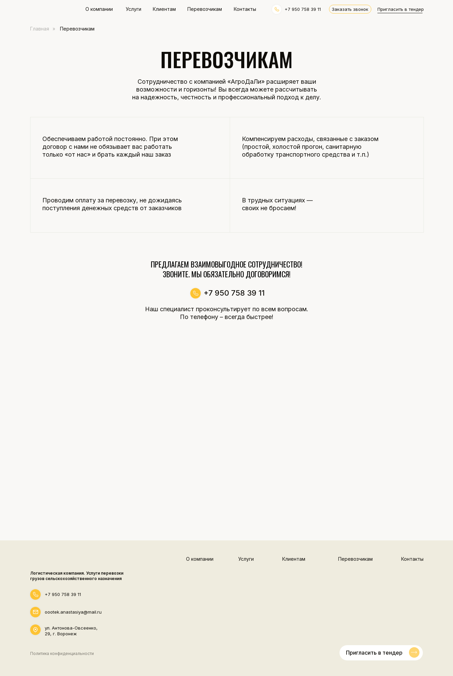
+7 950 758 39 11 (63, 594)
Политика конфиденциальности (62, 653)
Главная (39, 29)
